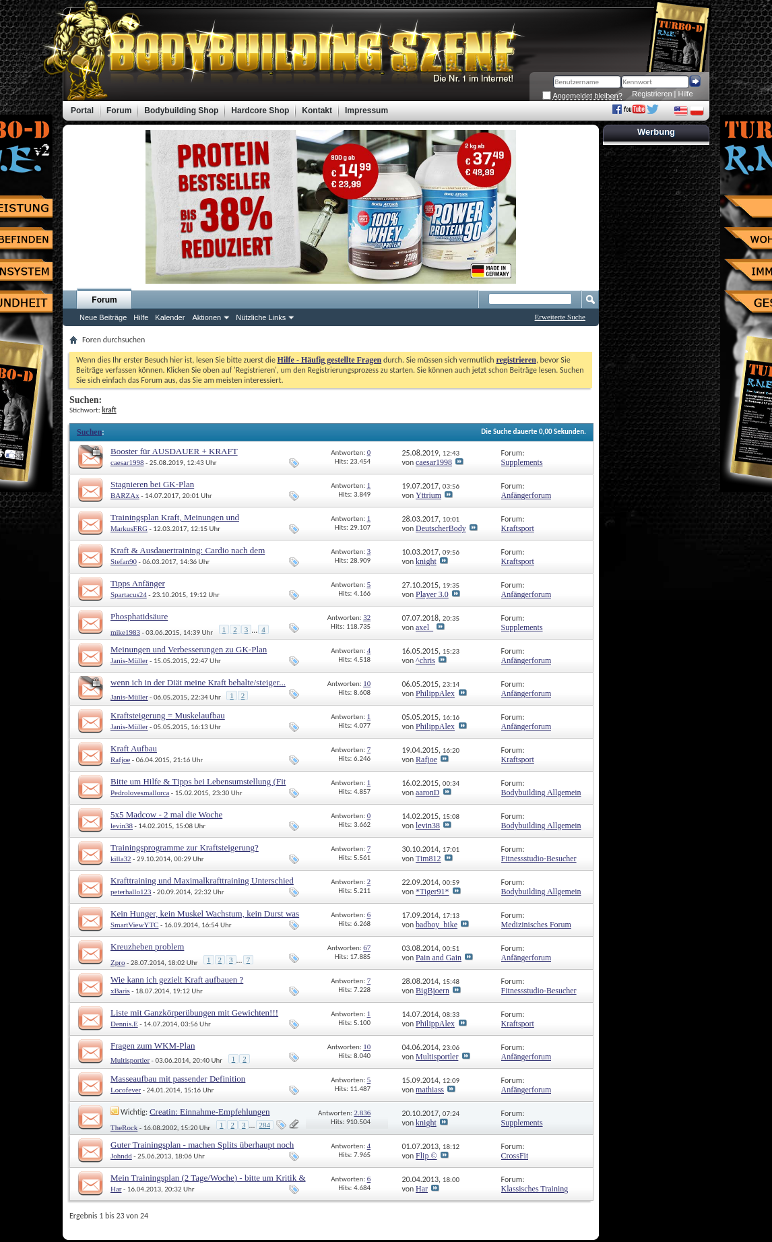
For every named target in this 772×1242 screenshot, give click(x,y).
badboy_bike (436, 924)
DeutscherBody (441, 528)
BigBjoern (432, 990)
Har (116, 1189)
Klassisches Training (535, 1188)
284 (265, 1125)
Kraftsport (517, 528)
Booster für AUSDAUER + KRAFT (174, 451)
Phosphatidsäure (139, 616)
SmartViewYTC (134, 925)
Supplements (522, 462)
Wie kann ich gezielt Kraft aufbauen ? (176, 979)
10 (367, 683)
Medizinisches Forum (536, 924)
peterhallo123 (130, 892)
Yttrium (428, 495)
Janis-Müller (129, 660)
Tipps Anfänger (137, 583)
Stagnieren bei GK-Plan (152, 484)
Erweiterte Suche (560, 317)
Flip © (426, 1155)
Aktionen (206, 317)
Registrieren (652, 94)
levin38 (121, 825)
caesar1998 (126, 462)
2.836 (362, 1113)
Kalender (170, 317)
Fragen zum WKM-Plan (152, 1046)
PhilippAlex (435, 693)
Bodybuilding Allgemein (541, 792)
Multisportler (130, 1060)
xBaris (120, 991)
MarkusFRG (129, 528)
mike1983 (125, 632)
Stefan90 (123, 561)
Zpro (117, 962)
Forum (104, 300)
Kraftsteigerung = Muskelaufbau (167, 715)
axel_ (424, 627)
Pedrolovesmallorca (139, 792)
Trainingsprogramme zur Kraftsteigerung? (184, 847)
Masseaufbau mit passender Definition (177, 1079)
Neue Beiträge (103, 317)
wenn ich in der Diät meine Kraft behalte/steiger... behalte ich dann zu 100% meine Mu (198, 687)
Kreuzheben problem (147, 946)
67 (367, 947)
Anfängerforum (526, 495)
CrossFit (515, 1155)
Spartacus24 (128, 594)
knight (426, 561)
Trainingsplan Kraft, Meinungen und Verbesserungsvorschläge (174, 522)
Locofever (125, 1090)
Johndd (121, 1156)
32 (367, 617)
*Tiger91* (432, 891)
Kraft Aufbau (133, 748)
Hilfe (685, 94)
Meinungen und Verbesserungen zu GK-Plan (188, 649)
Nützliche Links (261, 317)
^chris (425, 660)
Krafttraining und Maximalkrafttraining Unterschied (202, 880)
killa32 (120, 859)
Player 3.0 (432, 594)
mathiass (430, 1089)
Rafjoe (120, 759)
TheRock (123, 1127)
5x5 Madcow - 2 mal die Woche (166, 814)
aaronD (427, 792)
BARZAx (124, 495)
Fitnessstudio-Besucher (539, 858)
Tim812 (428, 858)
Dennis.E (124, 1024)
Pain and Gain (438, 957)
